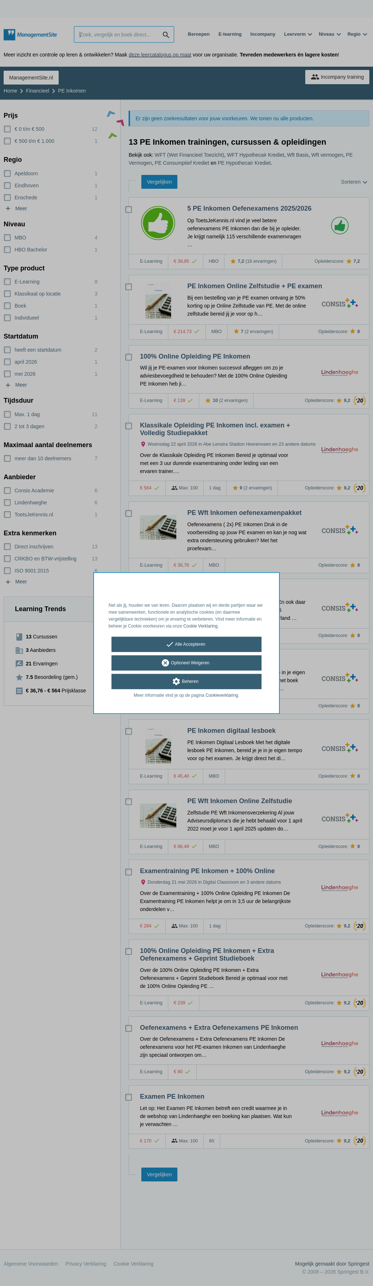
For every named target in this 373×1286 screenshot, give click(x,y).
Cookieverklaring (221, 695)
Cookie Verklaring (200, 626)
